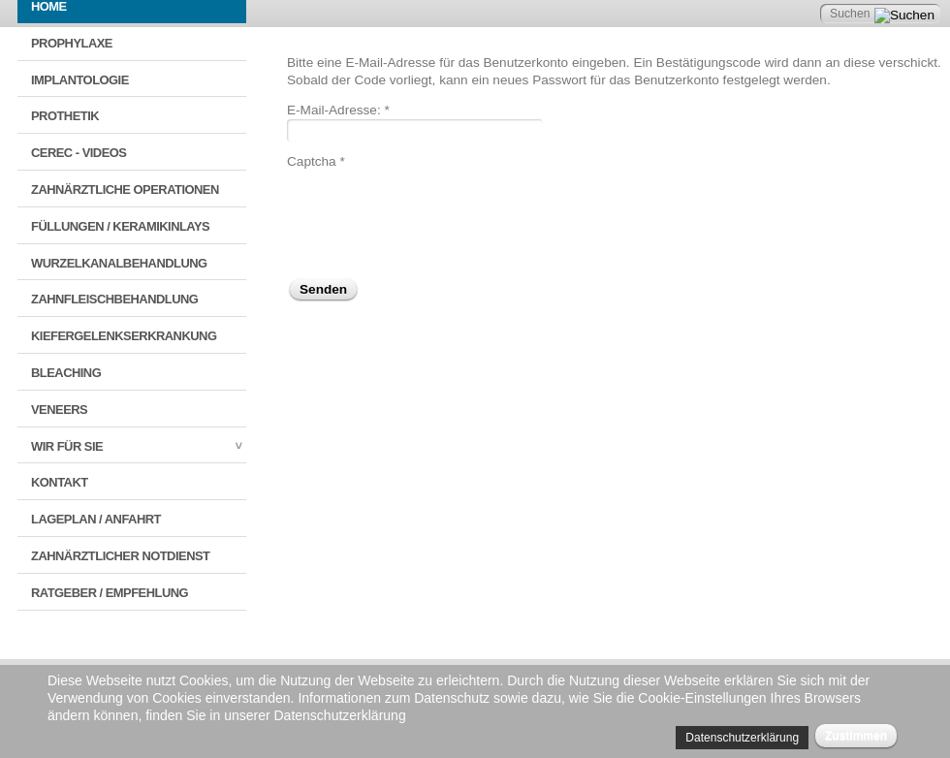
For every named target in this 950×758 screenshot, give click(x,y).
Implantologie (80, 80)
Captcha (316, 161)
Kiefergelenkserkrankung (123, 336)
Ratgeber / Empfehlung (109, 592)
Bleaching (66, 372)
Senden (323, 289)
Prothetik (65, 116)
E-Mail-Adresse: (338, 110)
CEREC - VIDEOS (78, 152)
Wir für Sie (67, 446)
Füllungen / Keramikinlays (120, 226)
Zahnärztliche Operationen (125, 189)
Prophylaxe (71, 43)
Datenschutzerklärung (742, 737)
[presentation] (434, 208)
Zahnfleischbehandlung (114, 299)
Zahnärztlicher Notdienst (120, 556)
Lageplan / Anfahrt (96, 519)
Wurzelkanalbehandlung (119, 263)
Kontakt (59, 482)
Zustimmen (856, 735)
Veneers (59, 409)
